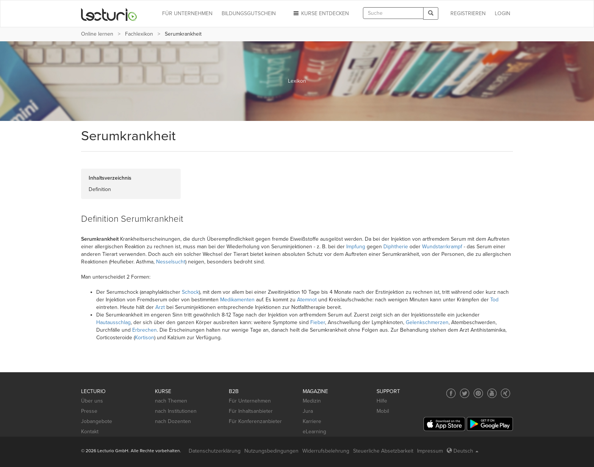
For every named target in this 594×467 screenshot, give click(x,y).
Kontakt (89, 431)
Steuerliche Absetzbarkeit (383, 451)
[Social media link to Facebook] (451, 393)
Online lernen (97, 34)
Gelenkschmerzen (427, 322)
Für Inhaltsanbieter (251, 411)
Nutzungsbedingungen (271, 451)
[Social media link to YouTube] (492, 393)
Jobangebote (96, 421)
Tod (494, 299)
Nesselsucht (170, 262)
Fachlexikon (139, 34)
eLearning (314, 431)
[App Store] (444, 424)
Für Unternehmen (250, 401)
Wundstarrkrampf (442, 246)
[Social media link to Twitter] (464, 393)
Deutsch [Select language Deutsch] (462, 451)
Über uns (92, 401)
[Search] (430, 13)
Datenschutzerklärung (215, 451)
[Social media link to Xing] (505, 393)
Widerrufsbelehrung (325, 451)
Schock (190, 292)
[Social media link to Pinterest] (478, 393)
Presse (89, 411)
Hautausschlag (113, 322)
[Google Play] (490, 424)
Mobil (383, 411)
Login (502, 13)
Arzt (160, 307)
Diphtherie (395, 246)
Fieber (317, 322)
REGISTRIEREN (468, 13)
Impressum (430, 451)
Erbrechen (144, 330)
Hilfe (382, 401)
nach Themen (171, 401)
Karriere (312, 421)
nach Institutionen (176, 411)
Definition (100, 189)
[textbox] (393, 13)
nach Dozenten (173, 421)
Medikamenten (237, 299)
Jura (308, 411)
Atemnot (307, 299)
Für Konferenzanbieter (255, 421)
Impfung (355, 246)
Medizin (312, 401)
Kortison (144, 337)
